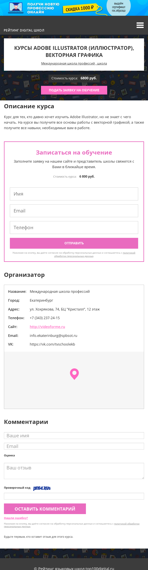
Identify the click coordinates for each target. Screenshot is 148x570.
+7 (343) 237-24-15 (45, 317)
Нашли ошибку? (16, 518)
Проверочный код (17, 487)
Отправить (74, 243)
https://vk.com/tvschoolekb (52, 344)
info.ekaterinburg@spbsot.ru (53, 335)
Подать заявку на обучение (74, 90)
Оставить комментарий (45, 509)
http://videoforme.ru (47, 326)
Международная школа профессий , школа (74, 63)
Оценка (9, 455)
